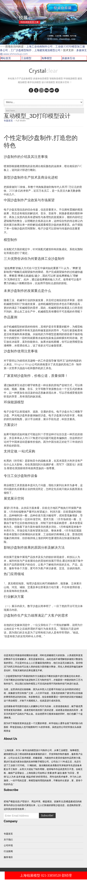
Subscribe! (47, 815)
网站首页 (5, 58)
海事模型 (46, 58)
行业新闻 (8, 851)
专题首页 (8, 120)
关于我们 (8, 839)
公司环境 (8, 845)
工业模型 (26, 58)
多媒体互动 (68, 58)
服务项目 (8, 857)
